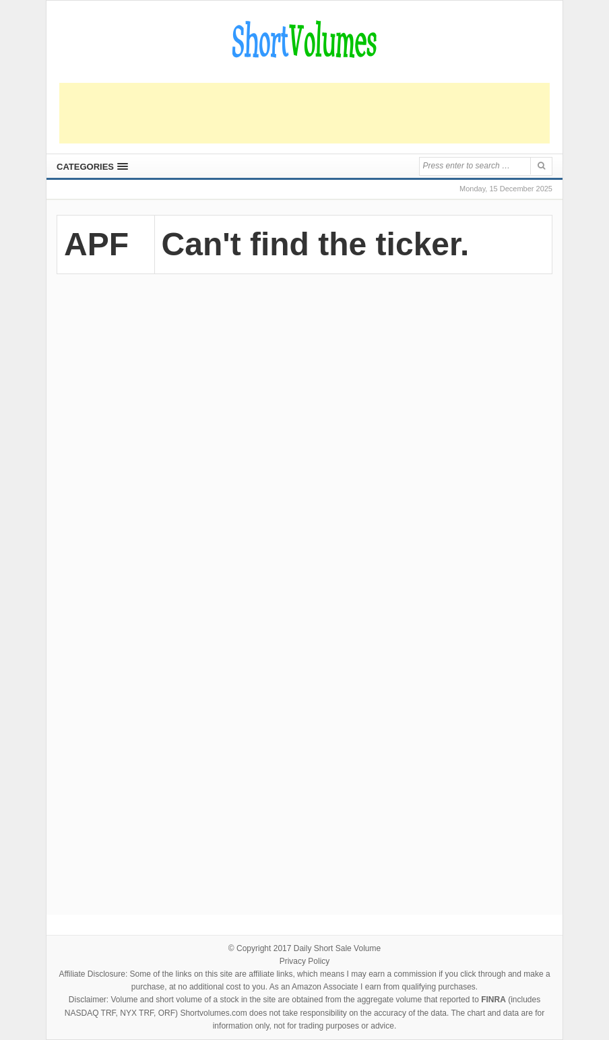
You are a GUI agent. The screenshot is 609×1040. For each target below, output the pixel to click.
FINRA (493, 999)
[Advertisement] (304, 113)
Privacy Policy (305, 961)
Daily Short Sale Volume (337, 948)
